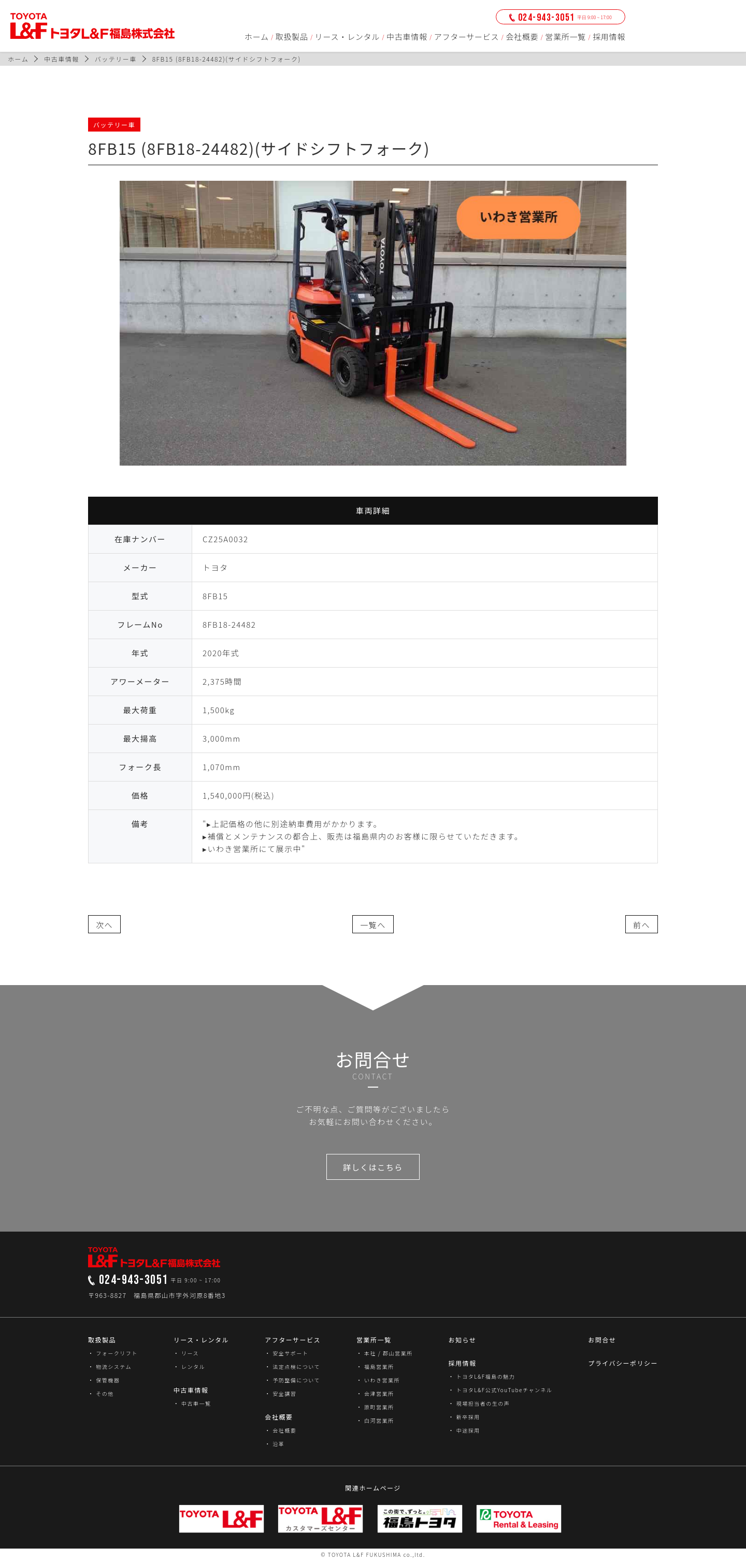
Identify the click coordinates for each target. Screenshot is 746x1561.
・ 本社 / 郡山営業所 (384, 1353)
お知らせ (462, 1339)
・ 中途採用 (464, 1430)
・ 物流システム (110, 1366)
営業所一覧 (565, 36)
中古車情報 (406, 36)
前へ (641, 924)
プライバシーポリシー (623, 1362)
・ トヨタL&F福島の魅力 (481, 1376)
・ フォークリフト (113, 1353)
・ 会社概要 (280, 1430)
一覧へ (373, 924)
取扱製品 (292, 36)
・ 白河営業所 (375, 1420)
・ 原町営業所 (375, 1407)
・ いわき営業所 (378, 1380)
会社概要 (522, 36)
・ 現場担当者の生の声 (479, 1403)
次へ (104, 924)
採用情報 (609, 36)
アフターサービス (466, 36)
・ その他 (101, 1393)
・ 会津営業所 (375, 1393)
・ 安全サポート (286, 1353)
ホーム (257, 36)
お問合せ (602, 1339)
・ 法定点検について (292, 1366)
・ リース (186, 1353)
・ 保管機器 (104, 1380)
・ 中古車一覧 (192, 1403)
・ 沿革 (274, 1444)
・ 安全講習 (280, 1393)
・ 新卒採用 (464, 1417)
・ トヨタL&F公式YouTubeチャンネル (500, 1390)
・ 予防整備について (292, 1380)
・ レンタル (189, 1366)
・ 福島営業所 (375, 1366)
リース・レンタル (347, 36)
